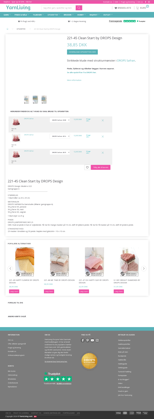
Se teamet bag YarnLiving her (56, 361)
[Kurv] (142, 7)
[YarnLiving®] (18, 7)
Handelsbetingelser (52, 413)
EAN (116, 2)
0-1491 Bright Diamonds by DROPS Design (127, 281)
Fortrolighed (69, 413)
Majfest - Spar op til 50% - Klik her (18, 1)
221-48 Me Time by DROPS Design (59, 280)
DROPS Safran (126, 60)
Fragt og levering (128, 2)
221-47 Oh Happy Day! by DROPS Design (94, 281)
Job (78, 413)
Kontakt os (107, 2)
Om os (140, 2)
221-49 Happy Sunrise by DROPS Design (24, 281)
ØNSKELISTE (123, 7)
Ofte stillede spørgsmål (17, 344)
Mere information (74, 80)
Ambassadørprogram (16, 355)
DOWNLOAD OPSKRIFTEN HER (82, 52)
